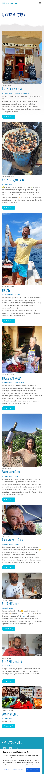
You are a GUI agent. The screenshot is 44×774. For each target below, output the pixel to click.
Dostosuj (6, 770)
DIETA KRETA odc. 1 (12, 661)
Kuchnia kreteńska (12, 539)
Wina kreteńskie (11, 472)
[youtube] (11, 748)
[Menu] (40, 3)
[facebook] (5, 748)
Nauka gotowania (11, 378)
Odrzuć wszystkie (18, 770)
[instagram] (16, 748)
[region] (21, 761)
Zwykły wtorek (10, 714)
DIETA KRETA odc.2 (12, 603)
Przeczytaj (9, 117)
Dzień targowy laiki (13, 180)
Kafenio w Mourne (12, 89)
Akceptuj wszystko (32, 770)
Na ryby (6, 290)
